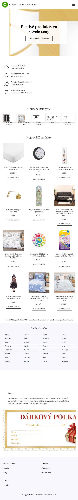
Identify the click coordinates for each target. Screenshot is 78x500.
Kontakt (6, 485)
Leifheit (45, 354)
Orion (26, 338)
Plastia (64, 354)
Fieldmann (8, 350)
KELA (64, 334)
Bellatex (64, 342)
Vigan (45, 334)
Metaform (8, 361)
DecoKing (65, 361)
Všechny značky (9, 463)
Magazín (45, 463)
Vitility (45, 361)
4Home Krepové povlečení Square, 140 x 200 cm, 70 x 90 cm (64, 298)
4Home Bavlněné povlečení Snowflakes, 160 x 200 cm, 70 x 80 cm (13, 256)
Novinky (6, 468)
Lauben (64, 357)
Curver (7, 342)
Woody (7, 354)
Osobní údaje (46, 473)
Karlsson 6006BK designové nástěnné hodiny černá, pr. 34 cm (39, 169)
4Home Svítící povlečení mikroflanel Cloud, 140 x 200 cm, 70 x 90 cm (39, 298)
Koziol (64, 338)
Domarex (8, 346)
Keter (63, 346)
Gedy (44, 357)
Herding (26, 361)
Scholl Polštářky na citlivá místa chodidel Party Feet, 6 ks (64, 256)
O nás (5, 480)
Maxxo (45, 346)
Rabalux (27, 350)
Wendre (26, 346)
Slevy (5, 473)
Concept (65, 350)
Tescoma (8, 338)
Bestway (46, 338)
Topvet (7, 334)
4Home (26, 334)
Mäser (45, 350)
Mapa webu (46, 468)
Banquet (27, 342)
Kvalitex (26, 354)
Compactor (27, 357)
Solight (7, 357)
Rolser (45, 342)
